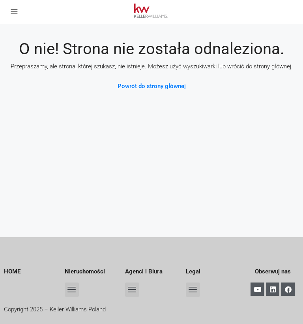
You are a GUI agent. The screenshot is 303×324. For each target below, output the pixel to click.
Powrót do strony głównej (152, 86)
